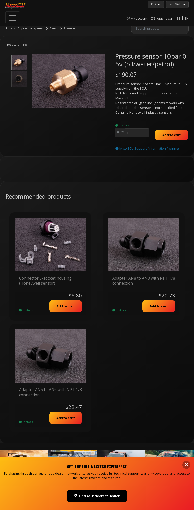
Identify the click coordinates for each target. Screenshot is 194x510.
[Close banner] (186, 426)
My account (137, 18)
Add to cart (171, 135)
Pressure (69, 28)
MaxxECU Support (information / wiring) (147, 148)
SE (178, 18)
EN (187, 18)
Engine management (31, 28)
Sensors (55, 28)
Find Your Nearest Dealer (97, 456)
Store (8, 28)
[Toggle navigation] (12, 17)
